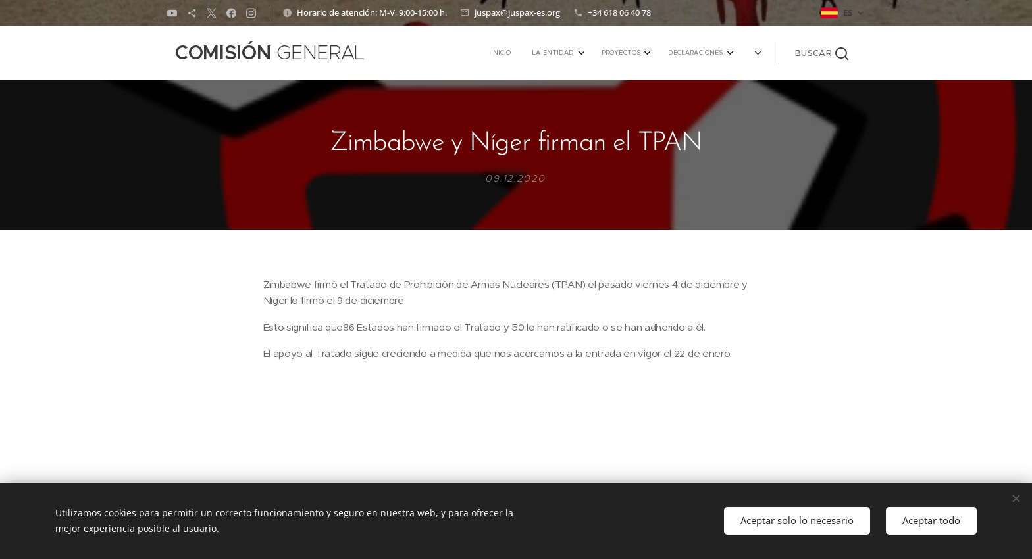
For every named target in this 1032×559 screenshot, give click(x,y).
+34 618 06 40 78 (619, 12)
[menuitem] (623, 53)
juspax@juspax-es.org (517, 12)
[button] (822, 53)
